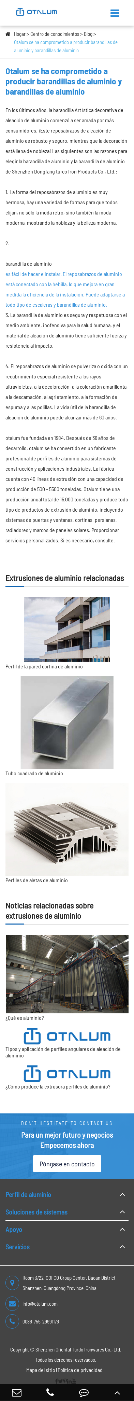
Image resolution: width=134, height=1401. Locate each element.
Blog (88, 34)
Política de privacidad (80, 1370)
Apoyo (13, 1229)
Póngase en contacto (67, 1164)
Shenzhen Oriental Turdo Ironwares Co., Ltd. (78, 1349)
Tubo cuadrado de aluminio (34, 773)
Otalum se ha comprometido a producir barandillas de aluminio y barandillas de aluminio (66, 46)
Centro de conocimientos (54, 34)
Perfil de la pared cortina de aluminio (44, 666)
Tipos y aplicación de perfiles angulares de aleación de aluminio (63, 1051)
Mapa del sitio (40, 1370)
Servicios (17, 1247)
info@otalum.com (31, 1303)
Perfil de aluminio (28, 1194)
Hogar (20, 34)
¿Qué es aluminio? (24, 1017)
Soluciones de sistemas (36, 1212)
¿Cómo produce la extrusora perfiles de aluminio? (57, 1086)
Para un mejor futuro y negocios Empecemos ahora (67, 1139)
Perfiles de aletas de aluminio (36, 880)
